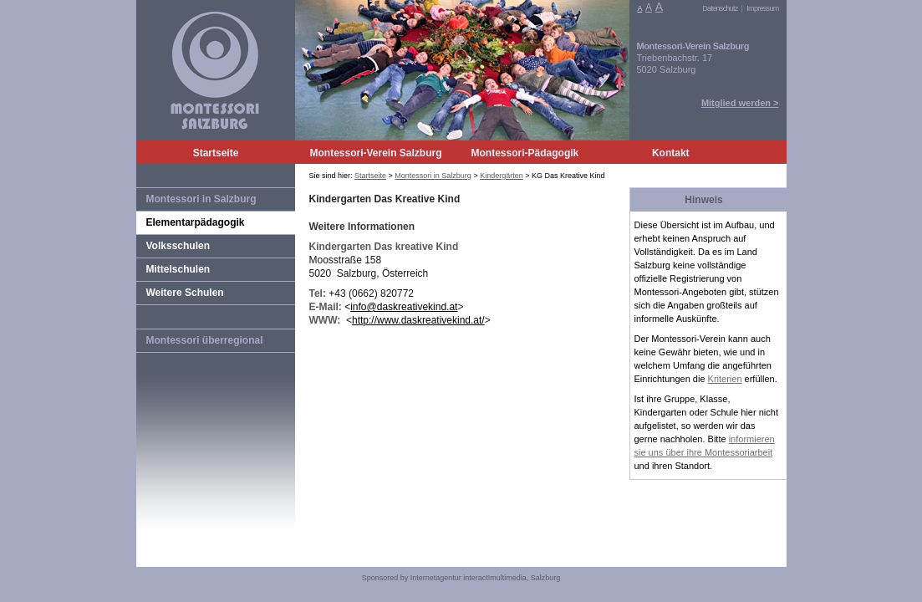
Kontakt (671, 153)
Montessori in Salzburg (201, 199)
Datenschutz (719, 8)
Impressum (762, 8)
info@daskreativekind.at (403, 307)
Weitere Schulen (185, 292)
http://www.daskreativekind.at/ (418, 320)
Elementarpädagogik (195, 222)
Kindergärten (501, 175)
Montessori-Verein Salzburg (376, 153)
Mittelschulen (178, 269)
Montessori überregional (204, 340)
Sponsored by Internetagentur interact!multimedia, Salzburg (461, 578)
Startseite (216, 153)
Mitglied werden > (740, 103)
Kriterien (725, 379)
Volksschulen (178, 246)
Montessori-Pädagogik (525, 153)
